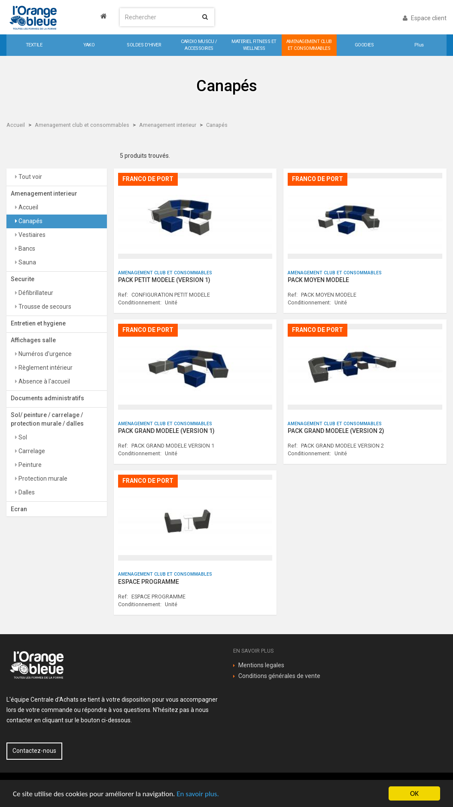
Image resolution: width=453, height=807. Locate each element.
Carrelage (31, 451)
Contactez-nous (34, 750)
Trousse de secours (44, 306)
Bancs (26, 248)
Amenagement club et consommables (82, 125)
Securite (22, 279)
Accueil (15, 125)
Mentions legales (261, 665)
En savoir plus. (197, 793)
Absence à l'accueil (43, 381)
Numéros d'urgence (44, 353)
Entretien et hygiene (38, 323)
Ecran (19, 509)
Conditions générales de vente (279, 675)
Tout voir (29, 176)
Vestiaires (31, 234)
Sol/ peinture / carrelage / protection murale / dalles (47, 419)
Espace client (425, 18)
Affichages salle (33, 340)
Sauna (26, 262)
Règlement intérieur (45, 367)
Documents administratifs (47, 398)
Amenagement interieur (167, 125)
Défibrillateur (35, 292)
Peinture (29, 464)
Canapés (217, 125)
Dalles (26, 492)
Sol (22, 437)
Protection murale (42, 478)
